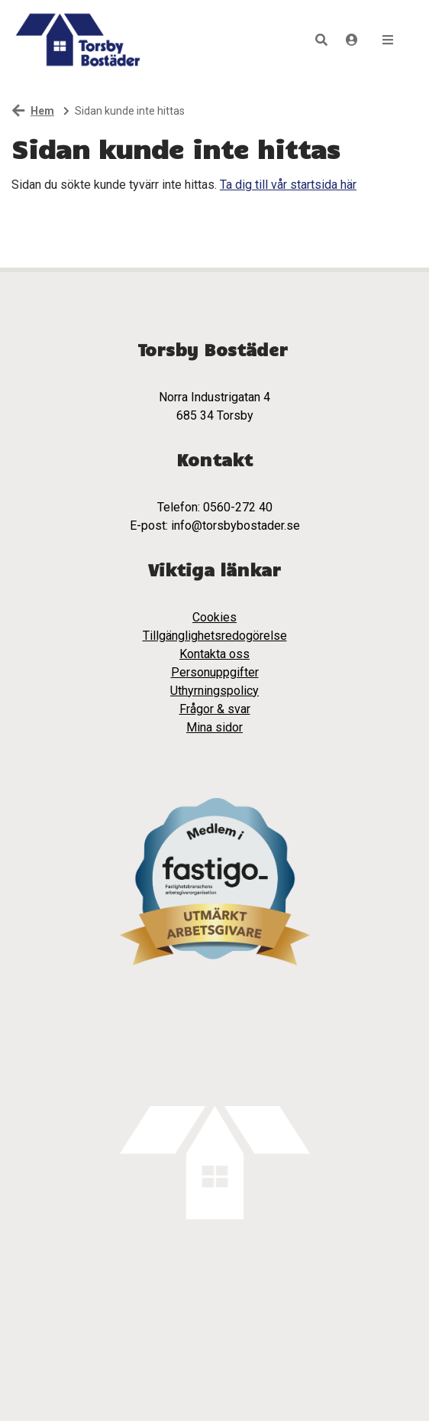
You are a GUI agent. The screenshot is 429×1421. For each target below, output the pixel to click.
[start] (77, 39)
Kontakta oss (214, 654)
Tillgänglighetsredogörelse (215, 635)
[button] (321, 39)
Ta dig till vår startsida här (288, 184)
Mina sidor (214, 727)
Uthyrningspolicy (214, 690)
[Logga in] (352, 40)
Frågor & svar (214, 709)
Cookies (214, 617)
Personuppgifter (215, 672)
